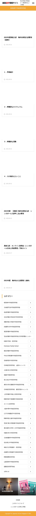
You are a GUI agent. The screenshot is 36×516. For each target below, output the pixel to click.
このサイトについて (18, 503)
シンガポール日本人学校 (18, 507)
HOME (18, 500)
